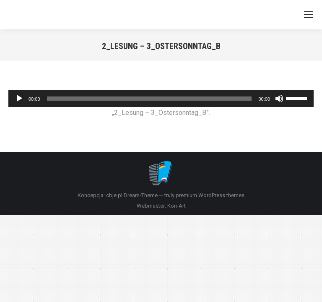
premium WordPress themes (210, 195)
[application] (161, 98)
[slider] (149, 98)
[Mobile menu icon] (309, 15)
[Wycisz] (279, 98)
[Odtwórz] (19, 98)
